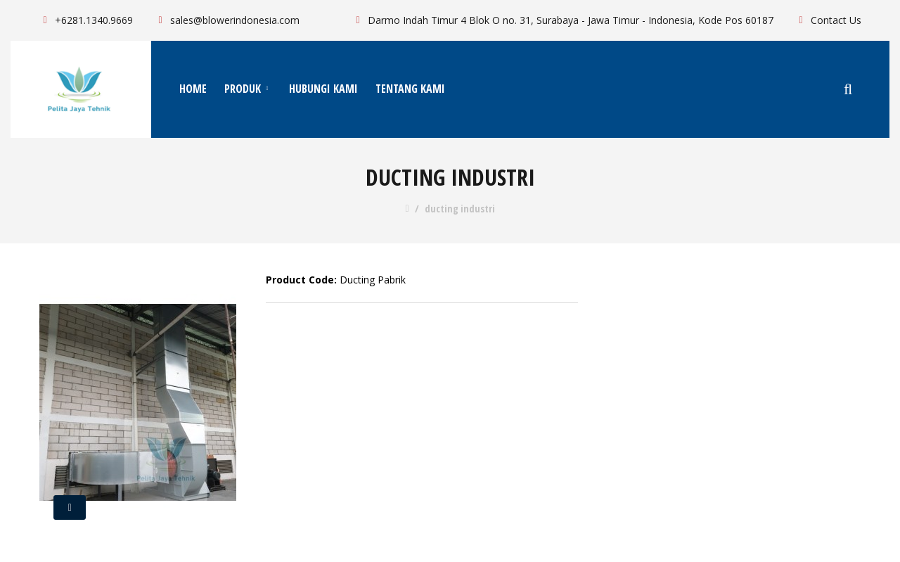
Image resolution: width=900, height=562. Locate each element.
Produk (247, 88)
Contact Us (828, 20)
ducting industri (460, 209)
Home (193, 88)
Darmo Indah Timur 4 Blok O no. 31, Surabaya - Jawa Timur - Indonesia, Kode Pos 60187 (562, 20)
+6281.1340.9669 (86, 20)
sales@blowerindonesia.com (227, 20)
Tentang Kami (410, 88)
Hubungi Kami (323, 88)
